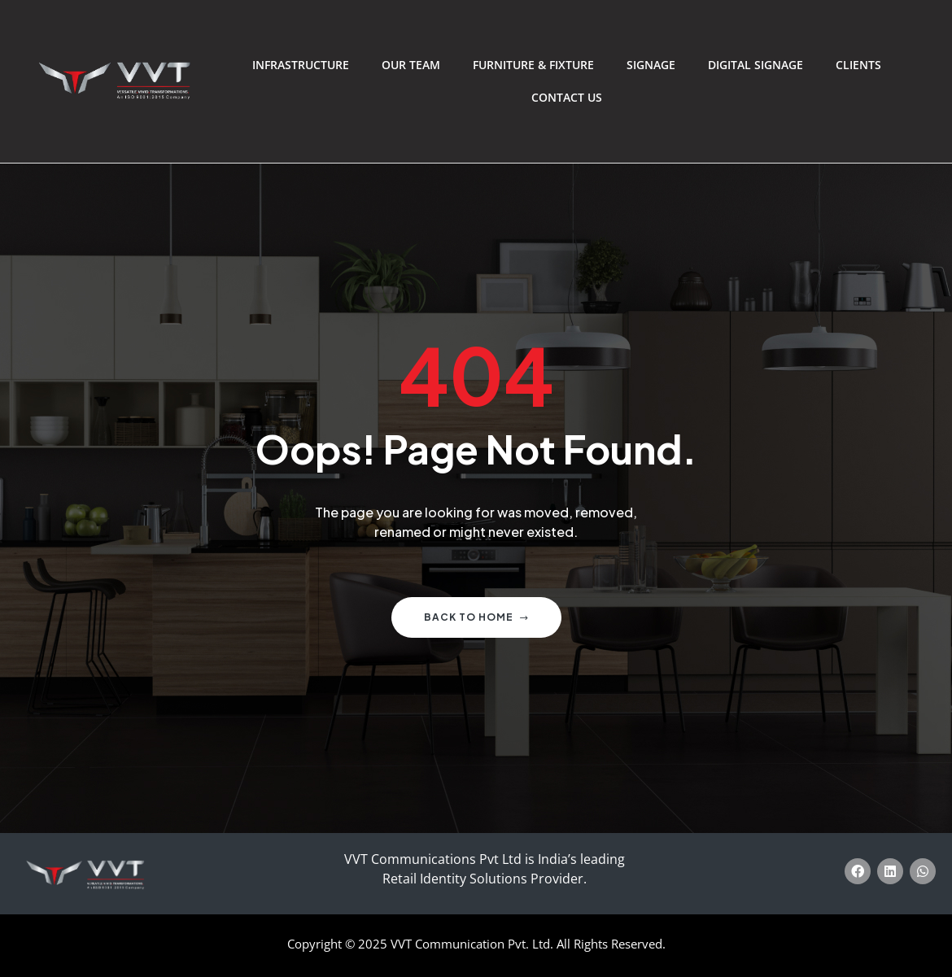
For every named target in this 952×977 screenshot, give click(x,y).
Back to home (476, 617)
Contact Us (566, 97)
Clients (858, 64)
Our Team (411, 64)
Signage (651, 64)
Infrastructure (300, 64)
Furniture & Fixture (533, 64)
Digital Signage (755, 64)
